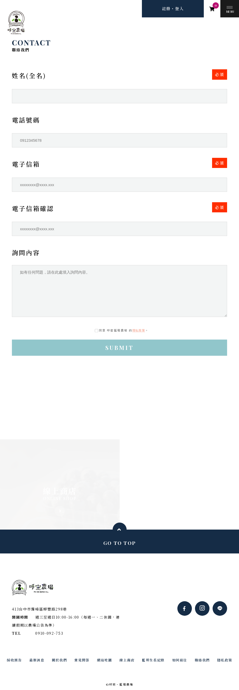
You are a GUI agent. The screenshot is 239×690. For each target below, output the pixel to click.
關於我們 (59, 660)
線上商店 (126, 660)
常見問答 (81, 660)
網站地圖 (104, 660)
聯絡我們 (202, 660)
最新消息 (36, 660)
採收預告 (14, 660)
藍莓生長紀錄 (153, 660)
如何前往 (179, 660)
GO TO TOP (119, 542)
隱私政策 (138, 330)
